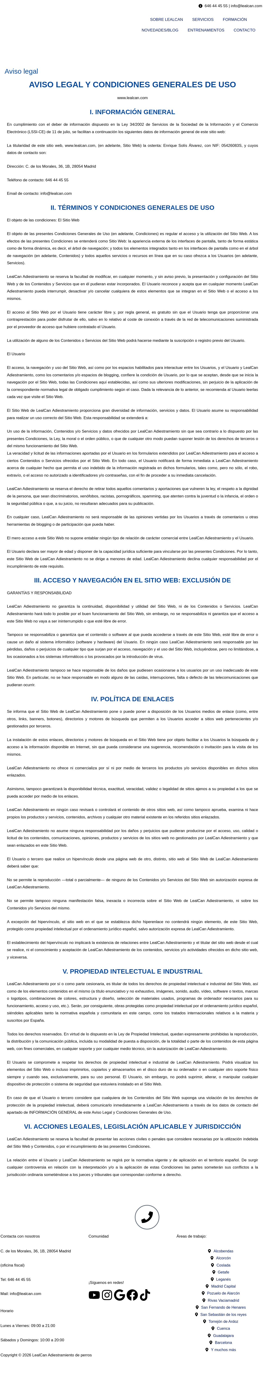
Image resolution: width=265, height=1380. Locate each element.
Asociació (131, 1251)
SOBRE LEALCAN (166, 19)
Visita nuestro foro (132, 1265)
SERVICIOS (203, 19)
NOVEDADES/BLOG (160, 30)
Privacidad (220, 1369)
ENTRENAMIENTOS (206, 30)
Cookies (132, 1369)
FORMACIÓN (235, 19)
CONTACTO (245, 30)
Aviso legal (44, 1369)
